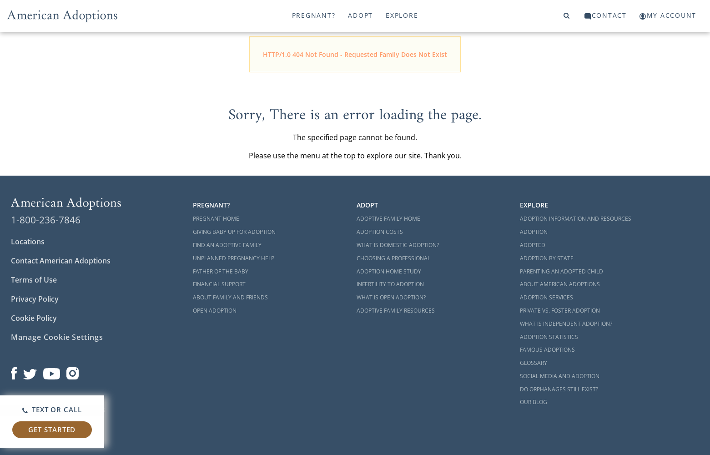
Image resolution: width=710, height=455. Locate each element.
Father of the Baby (220, 271)
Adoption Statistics (549, 337)
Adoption (534, 232)
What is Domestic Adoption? (398, 245)
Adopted (532, 245)
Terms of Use (34, 280)
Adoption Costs (380, 232)
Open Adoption (215, 310)
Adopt (360, 15)
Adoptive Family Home (388, 218)
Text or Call (52, 409)
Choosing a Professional (393, 258)
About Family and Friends (230, 297)
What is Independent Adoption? (566, 324)
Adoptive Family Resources (396, 310)
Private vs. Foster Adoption (560, 310)
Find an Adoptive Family (227, 245)
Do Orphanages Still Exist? (559, 389)
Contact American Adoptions (61, 261)
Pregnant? (314, 15)
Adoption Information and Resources (575, 218)
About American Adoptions (560, 284)
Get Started (52, 429)
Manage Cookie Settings (57, 337)
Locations (28, 242)
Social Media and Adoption (559, 376)
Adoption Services (546, 297)
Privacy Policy (35, 299)
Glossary (533, 363)
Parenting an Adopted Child (561, 271)
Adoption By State (547, 258)
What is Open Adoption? (391, 297)
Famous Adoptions (547, 350)
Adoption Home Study (389, 271)
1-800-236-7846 (46, 219)
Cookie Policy (34, 318)
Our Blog (533, 402)
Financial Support (219, 284)
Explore (402, 15)
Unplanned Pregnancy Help (233, 258)
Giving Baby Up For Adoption (234, 232)
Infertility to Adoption (390, 284)
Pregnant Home (216, 218)
